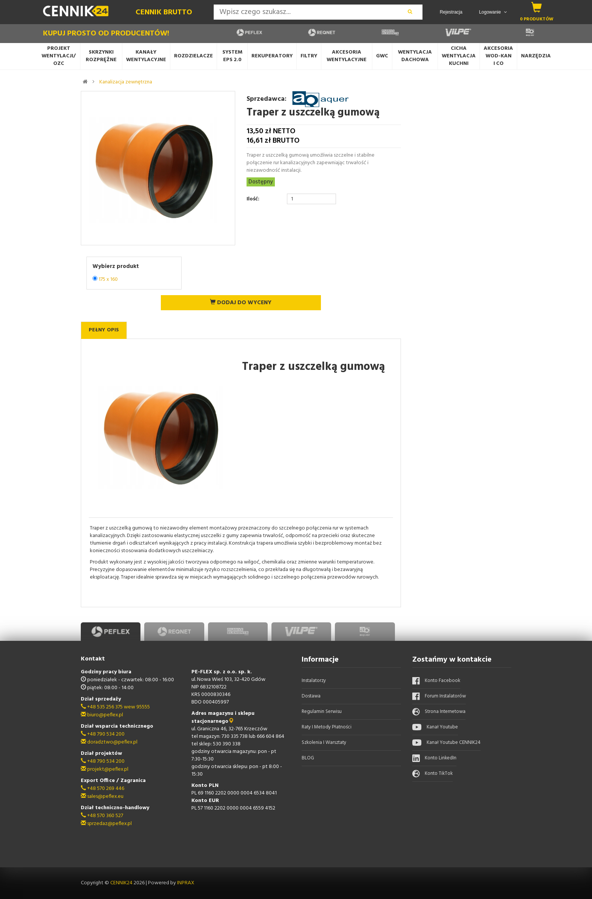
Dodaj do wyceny (240, 302)
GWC (382, 56)
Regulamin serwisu (322, 712)
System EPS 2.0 (232, 56)
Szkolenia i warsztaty (324, 743)
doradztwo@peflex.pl (109, 742)
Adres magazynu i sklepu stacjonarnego (222, 717)
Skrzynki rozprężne (101, 56)
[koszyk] (537, 7)
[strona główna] (85, 81)
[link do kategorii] (93, 81)
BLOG (308, 758)
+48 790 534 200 (103, 734)
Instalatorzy (314, 681)
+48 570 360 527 (102, 815)
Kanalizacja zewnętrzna (125, 82)
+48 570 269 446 (102, 788)
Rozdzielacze (193, 56)
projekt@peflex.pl (104, 769)
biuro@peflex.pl (102, 715)
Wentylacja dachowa (415, 56)
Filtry (309, 56)
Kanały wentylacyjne (146, 56)
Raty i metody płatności (327, 727)
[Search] (306, 12)
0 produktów (536, 19)
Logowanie (493, 12)
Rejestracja (451, 12)
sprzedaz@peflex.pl (106, 823)
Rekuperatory (272, 56)
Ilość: (253, 199)
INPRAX (185, 883)
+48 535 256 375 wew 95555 (115, 707)
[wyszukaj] (410, 12)
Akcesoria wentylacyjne (347, 56)
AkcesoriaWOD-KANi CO (498, 56)
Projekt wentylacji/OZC (59, 56)
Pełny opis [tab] (104, 330)
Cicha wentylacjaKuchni (459, 56)
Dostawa (311, 696)
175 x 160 (108, 279)
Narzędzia (536, 56)
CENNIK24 (122, 883)
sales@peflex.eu (102, 796)
